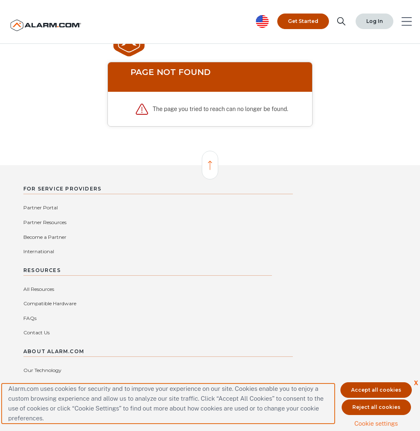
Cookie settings (376, 419)
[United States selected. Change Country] (262, 14)
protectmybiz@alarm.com (161, 325)
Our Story (281, 221)
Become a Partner (44, 221)
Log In (356, 14)
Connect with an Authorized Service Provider (149, 338)
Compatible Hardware (197, 221)
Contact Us (184, 250)
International (106, 221)
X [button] (415, 380)
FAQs (177, 236)
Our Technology (288, 207)
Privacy (278, 236)
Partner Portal (40, 207)
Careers (346, 207)
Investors (347, 236)
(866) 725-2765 (218, 325)
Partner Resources (112, 207)
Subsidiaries (283, 250)
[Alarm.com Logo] (55, 18)
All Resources (186, 207)
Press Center (352, 221)
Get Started (303, 14)
